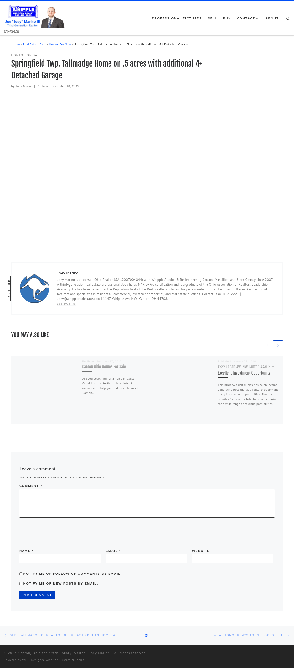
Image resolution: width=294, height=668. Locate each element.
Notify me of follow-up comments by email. (72, 573)
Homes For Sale (60, 44)
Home (15, 44)
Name (26, 551)
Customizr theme (72, 660)
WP (24, 660)
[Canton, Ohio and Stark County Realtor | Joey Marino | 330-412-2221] (34, 15)
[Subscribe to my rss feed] (289, 653)
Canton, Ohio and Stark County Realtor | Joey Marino (64, 653)
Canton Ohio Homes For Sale (104, 366)
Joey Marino (24, 86)
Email (113, 551)
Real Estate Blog (34, 44)
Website (201, 551)
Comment (30, 486)
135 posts (66, 303)
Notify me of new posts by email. (60, 583)
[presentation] (50, 530)
